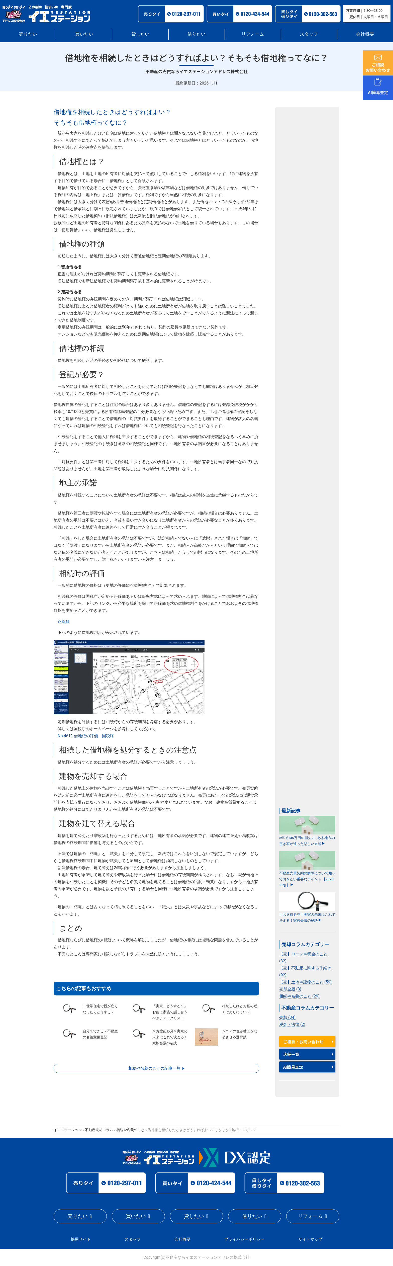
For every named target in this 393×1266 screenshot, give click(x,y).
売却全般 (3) (290, 989)
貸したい (140, 34)
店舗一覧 (291, 1054)
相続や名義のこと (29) (299, 996)
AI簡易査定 (293, 1067)
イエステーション (68, 1130)
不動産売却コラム (99, 1130)
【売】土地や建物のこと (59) (305, 982)
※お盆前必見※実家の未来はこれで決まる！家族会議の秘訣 (307, 907)
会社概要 (365, 34)
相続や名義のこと (130, 1130)
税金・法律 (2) (292, 1024)
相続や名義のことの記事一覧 (154, 1068)
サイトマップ (310, 1239)
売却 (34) (287, 1017)
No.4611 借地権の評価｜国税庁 (86, 735)
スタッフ (309, 34)
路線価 (64, 621)
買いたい (84, 34)
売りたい (28, 34)
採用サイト (81, 1239)
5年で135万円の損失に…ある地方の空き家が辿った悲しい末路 (307, 831)
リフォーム (252, 34)
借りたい (196, 34)
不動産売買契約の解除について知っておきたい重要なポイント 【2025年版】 (307, 869)
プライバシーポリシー (244, 1239)
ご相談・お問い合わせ (303, 1042)
